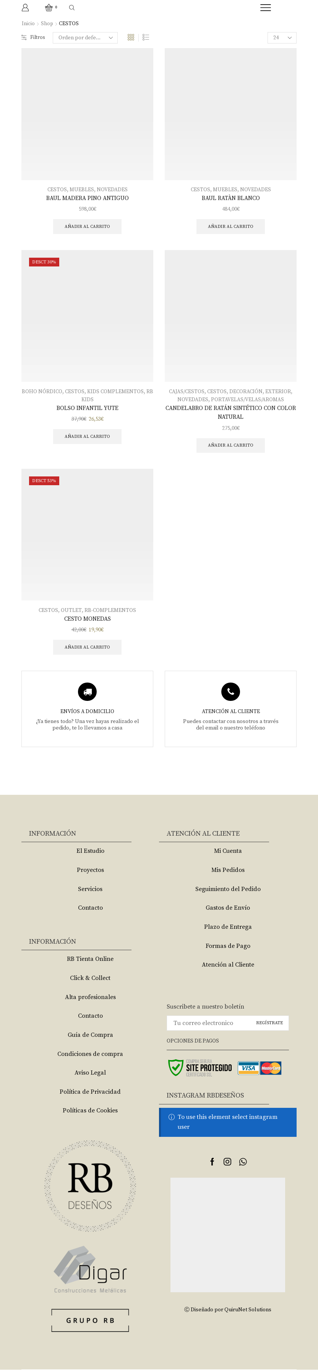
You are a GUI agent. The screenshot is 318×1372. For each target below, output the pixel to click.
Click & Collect (90, 980)
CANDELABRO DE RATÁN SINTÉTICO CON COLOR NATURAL (230, 413)
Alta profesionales (90, 999)
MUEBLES (82, 189)
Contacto (90, 910)
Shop (47, 23)
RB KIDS (87, 400)
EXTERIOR (279, 392)
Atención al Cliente (228, 967)
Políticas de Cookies (90, 1113)
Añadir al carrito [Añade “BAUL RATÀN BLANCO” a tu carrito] (231, 226)
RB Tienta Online (90, 961)
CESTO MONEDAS (87, 620)
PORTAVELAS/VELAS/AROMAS (248, 400)
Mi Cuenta (228, 853)
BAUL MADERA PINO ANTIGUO (87, 198)
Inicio (28, 23)
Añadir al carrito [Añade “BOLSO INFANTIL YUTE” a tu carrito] (87, 437)
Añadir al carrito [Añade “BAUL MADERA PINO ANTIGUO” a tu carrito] (87, 226)
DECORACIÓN (247, 392)
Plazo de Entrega (228, 929)
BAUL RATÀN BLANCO (231, 198)
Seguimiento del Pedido (228, 891)
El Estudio (90, 853)
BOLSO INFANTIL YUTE (87, 408)
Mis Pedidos (228, 872)
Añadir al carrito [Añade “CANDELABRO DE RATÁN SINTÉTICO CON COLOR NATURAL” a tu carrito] (231, 446)
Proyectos (90, 872)
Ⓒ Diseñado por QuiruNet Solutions (227, 1312)
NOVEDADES (112, 189)
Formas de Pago (228, 948)
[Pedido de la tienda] (86, 38)
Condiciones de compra (90, 1056)
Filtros (33, 37)
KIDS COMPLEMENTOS (119, 392)
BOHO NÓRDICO (45, 392)
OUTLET (71, 612)
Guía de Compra (90, 1037)
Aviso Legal (90, 1075)
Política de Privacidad (90, 1094)
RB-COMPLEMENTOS (110, 612)
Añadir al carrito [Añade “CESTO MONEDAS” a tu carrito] (87, 649)
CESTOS (57, 189)
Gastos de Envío (228, 910)
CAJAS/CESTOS (186, 392)
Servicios (90, 891)
